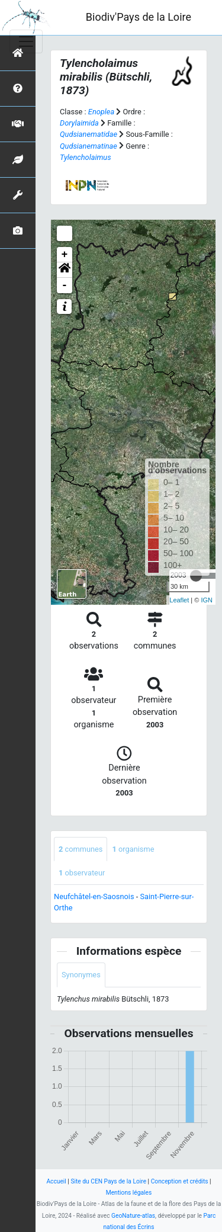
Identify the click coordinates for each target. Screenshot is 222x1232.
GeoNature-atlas (133, 1216)
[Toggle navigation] (26, 41)
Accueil (56, 1181)
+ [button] (65, 255)
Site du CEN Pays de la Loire (108, 1181)
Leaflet (179, 600)
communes (80, 849)
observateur (82, 872)
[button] (64, 270)
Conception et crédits (179, 1181)
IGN (207, 600)
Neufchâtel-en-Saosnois (94, 896)
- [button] (65, 285)
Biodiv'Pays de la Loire (138, 17)
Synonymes (81, 974)
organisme (133, 849)
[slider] (196, 576)
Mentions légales (129, 1192)
